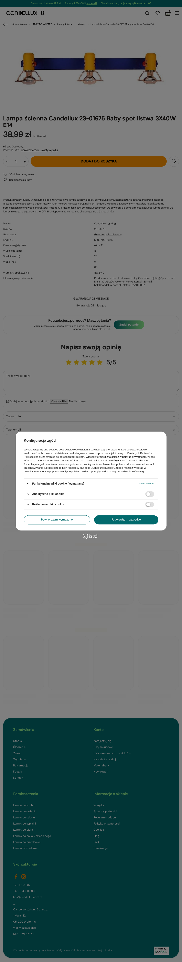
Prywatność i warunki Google (131, 460)
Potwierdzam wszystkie (126, 520)
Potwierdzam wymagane (57, 520)
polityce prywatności (134, 456)
